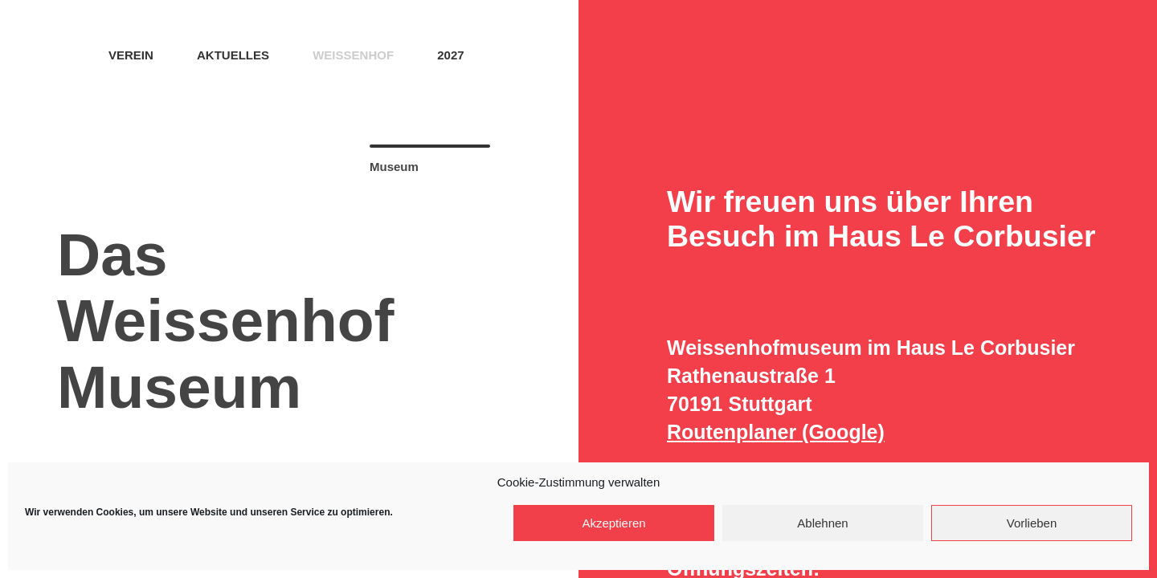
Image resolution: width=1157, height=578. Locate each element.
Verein (130, 55)
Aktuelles (233, 55)
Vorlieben (1032, 523)
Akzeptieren (613, 523)
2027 (450, 55)
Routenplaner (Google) (776, 432)
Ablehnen (822, 523)
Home (62, 53)
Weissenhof (353, 55)
